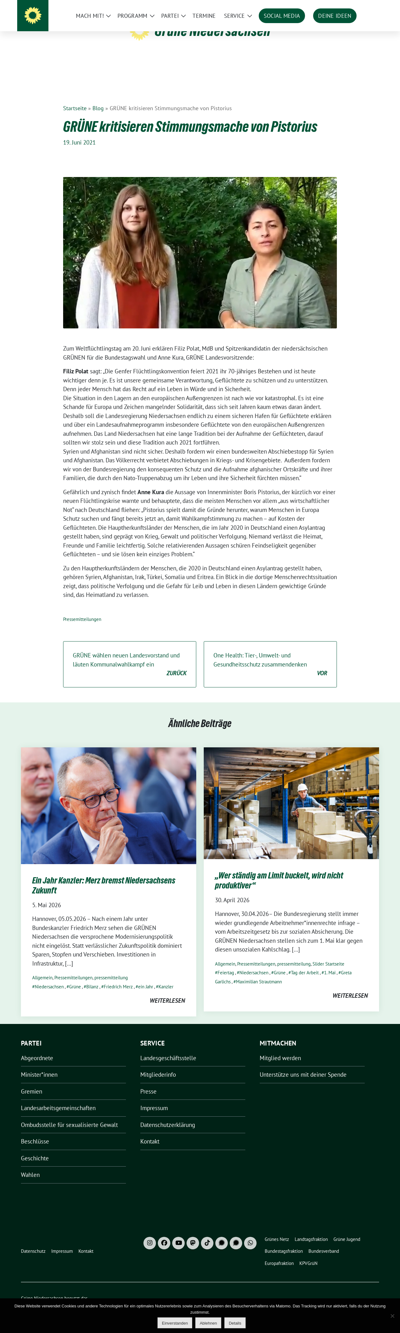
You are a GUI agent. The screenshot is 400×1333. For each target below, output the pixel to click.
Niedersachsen (49, 977)
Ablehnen (208, 1323)
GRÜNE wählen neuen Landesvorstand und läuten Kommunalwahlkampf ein (130, 655)
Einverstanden (175, 1323)
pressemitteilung (111, 968)
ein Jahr (145, 977)
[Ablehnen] (392, 1316)
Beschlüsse (35, 1131)
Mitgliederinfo (158, 1065)
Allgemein (42, 968)
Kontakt (149, 1131)
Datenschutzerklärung (167, 1115)
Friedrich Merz (118, 977)
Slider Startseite (328, 954)
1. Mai (330, 963)
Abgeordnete (37, 1048)
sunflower (69, 1296)
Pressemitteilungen (82, 609)
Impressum (154, 1098)
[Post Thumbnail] (108, 795)
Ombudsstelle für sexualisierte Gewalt (69, 1115)
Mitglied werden (280, 1048)
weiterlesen (167, 991)
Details (235, 1323)
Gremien (31, 1081)
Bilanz (92, 977)
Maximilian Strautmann (259, 972)
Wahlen (30, 1165)
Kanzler (165, 977)
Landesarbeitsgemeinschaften (58, 1098)
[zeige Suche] (368, 6)
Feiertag (226, 963)
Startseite (75, 98)
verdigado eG (130, 1296)
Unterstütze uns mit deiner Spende (303, 1065)
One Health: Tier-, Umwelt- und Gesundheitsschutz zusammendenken (270, 655)
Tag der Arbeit (305, 963)
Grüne (75, 977)
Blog (98, 98)
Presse (148, 1081)
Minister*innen (39, 1065)
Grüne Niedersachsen (213, 30)
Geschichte (35, 1148)
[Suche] (359, 6)
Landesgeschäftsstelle (168, 1048)
